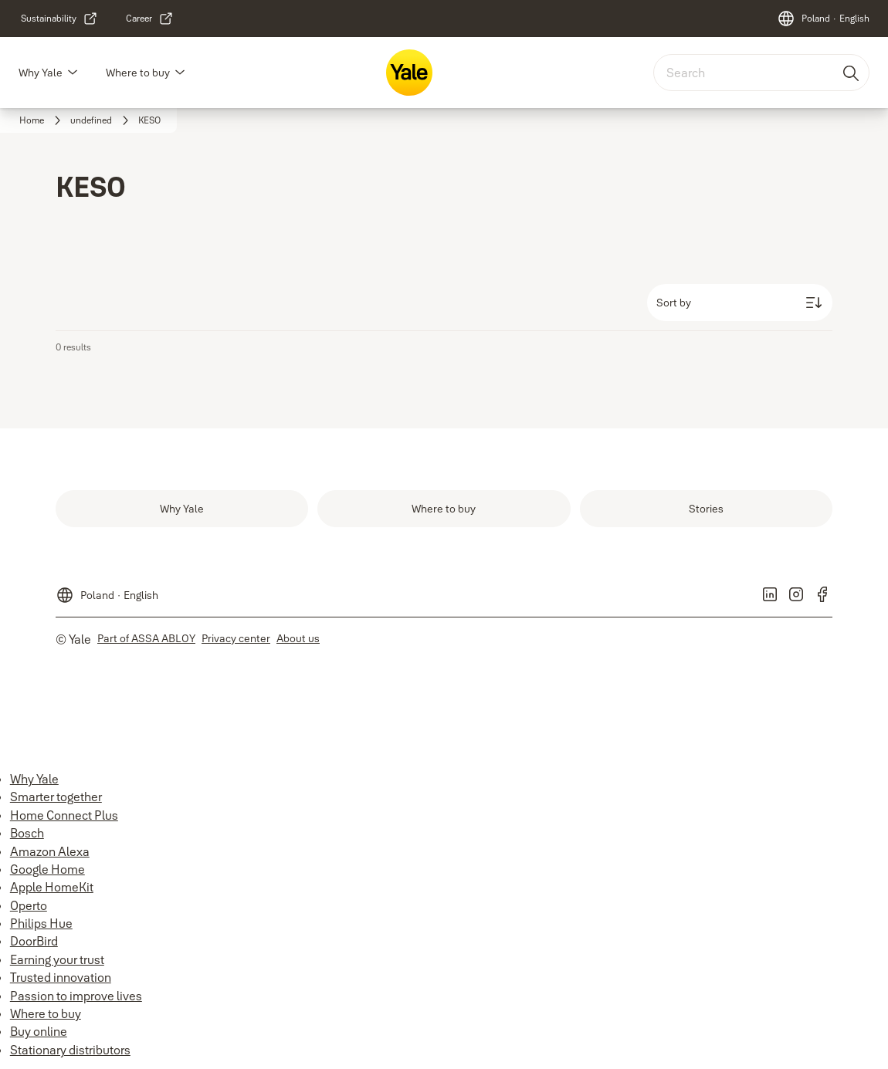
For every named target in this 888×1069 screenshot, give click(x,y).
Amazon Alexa (50, 851)
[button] (72, 72)
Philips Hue (41, 923)
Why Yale (41, 72)
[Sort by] (739, 302)
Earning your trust (57, 959)
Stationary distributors (70, 1049)
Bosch (27, 833)
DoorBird (34, 941)
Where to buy (138, 72)
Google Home (47, 869)
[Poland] (823, 18)
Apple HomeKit (51, 887)
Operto (28, 905)
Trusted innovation (60, 977)
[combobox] (761, 72)
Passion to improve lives (76, 995)
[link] (59, 18)
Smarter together (56, 796)
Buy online (38, 1031)
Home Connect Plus (64, 815)
